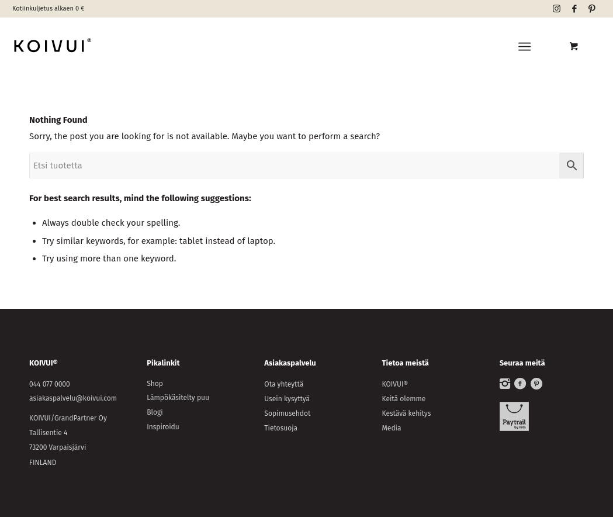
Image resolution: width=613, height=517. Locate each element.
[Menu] (524, 46)
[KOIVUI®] (106, 47)
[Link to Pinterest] (592, 9)
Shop (155, 384)
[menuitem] (526, 46)
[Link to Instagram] (556, 9)
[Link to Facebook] (574, 9)
